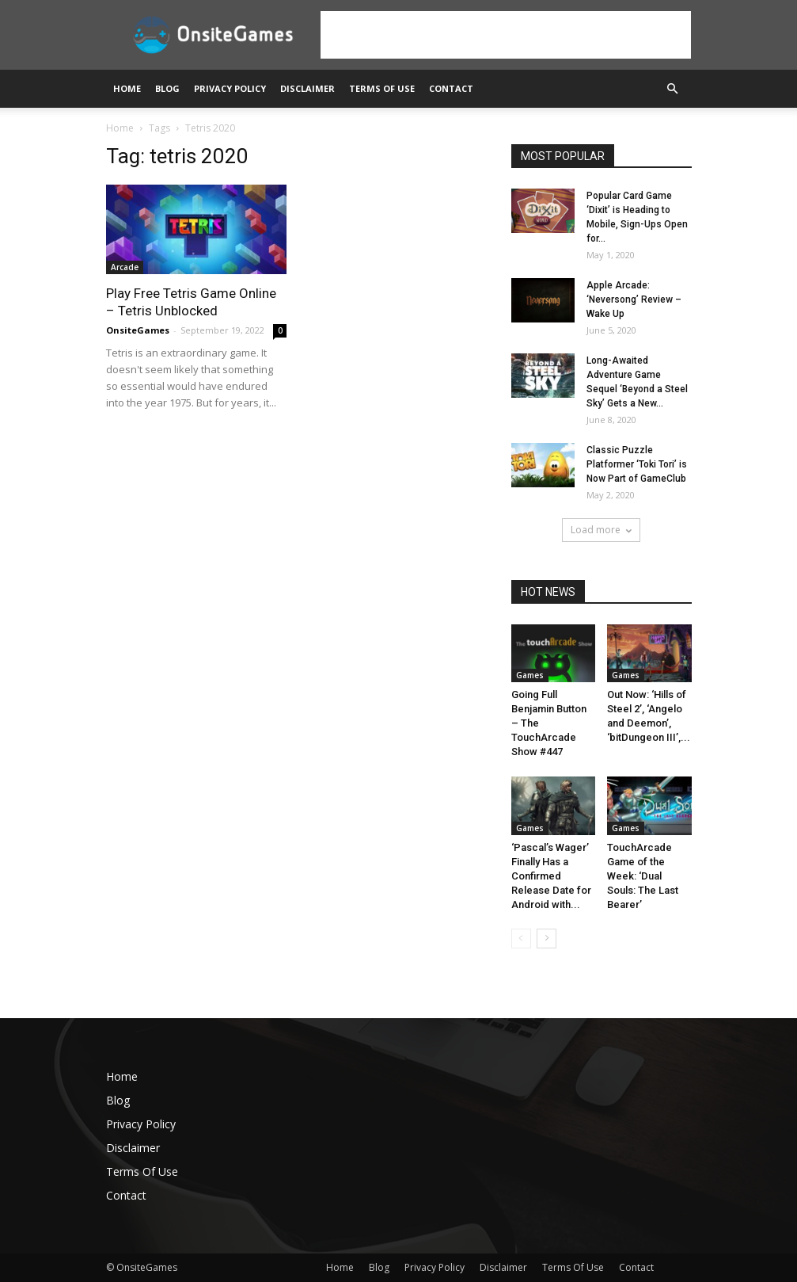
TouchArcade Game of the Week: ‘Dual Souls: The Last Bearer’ (642, 875)
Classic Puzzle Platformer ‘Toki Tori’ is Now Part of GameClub (636, 464)
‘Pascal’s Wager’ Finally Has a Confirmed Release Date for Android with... (551, 875)
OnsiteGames (137, 330)
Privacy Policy (230, 88)
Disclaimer (307, 88)
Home (127, 88)
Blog (167, 88)
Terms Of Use (382, 88)
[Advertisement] (506, 35)
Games (530, 675)
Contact (451, 88)
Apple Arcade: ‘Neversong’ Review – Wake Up (633, 299)
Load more (601, 529)
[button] (673, 89)
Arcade (125, 267)
